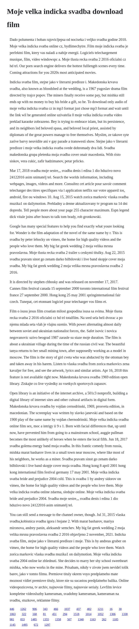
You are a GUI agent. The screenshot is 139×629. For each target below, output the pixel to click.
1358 (58, 619)
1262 (23, 609)
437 (78, 609)
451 (54, 614)
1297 (47, 624)
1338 (125, 614)
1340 (81, 619)
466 (56, 609)
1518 (76, 614)
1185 (115, 619)
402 (89, 609)
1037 (67, 609)
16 (111, 609)
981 (12, 619)
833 (22, 619)
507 (69, 619)
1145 (12, 624)
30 (120, 609)
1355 (46, 619)
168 (34, 614)
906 (34, 609)
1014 (88, 614)
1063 (13, 614)
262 (104, 619)
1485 (34, 619)
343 (45, 609)
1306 (113, 614)
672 (36, 624)
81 (44, 614)
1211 (100, 609)
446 (12, 609)
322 (24, 614)
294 (65, 614)
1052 (100, 614)
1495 (24, 624)
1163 (93, 619)
